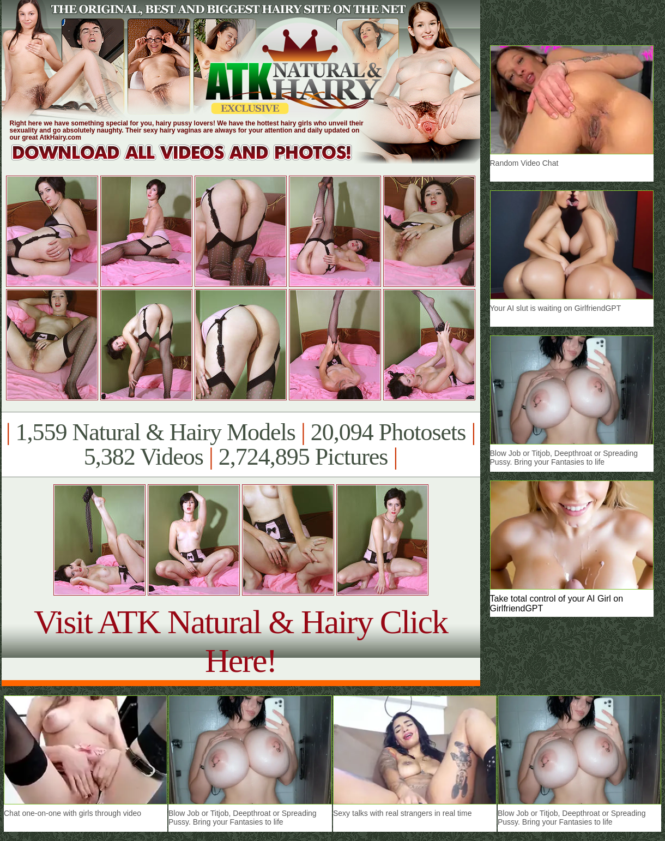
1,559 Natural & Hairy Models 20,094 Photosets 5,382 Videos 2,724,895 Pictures (240, 444)
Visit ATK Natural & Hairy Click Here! (241, 641)
